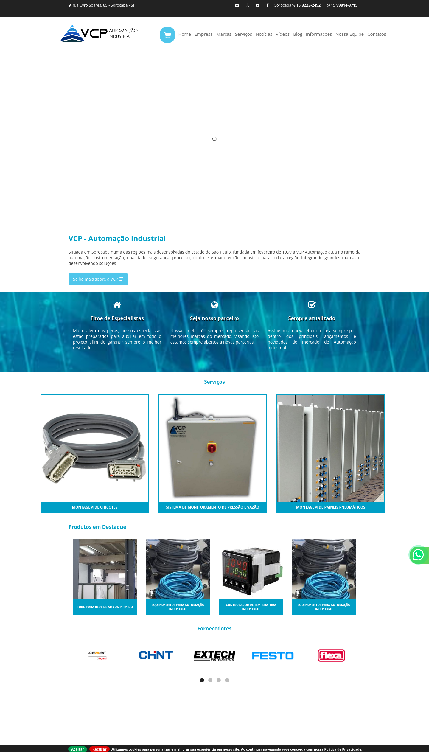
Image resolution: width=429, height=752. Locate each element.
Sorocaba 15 (297, 5)
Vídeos (283, 34)
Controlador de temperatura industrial (251, 607)
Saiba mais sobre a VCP (98, 279)
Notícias (264, 34)
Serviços (243, 34)
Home (184, 34)
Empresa (204, 34)
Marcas (223, 34)
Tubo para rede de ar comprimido (105, 607)
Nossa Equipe (349, 34)
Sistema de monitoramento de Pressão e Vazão (212, 507)
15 (342, 5)
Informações (319, 34)
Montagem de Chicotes (95, 507)
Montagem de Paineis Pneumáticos (330, 507)
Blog (297, 34)
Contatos (376, 34)
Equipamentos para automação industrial (178, 607)
